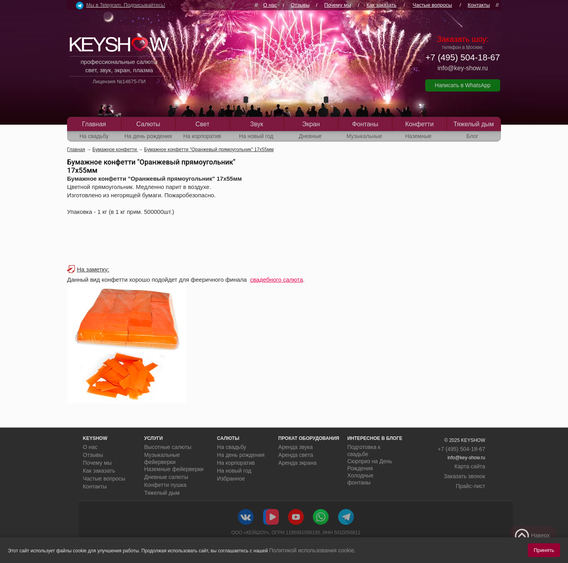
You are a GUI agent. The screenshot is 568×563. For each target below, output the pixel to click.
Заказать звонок (464, 476)
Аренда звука (295, 447)
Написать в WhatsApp (462, 85)
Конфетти (419, 124)
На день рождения (148, 136)
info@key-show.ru (462, 68)
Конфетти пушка (165, 485)
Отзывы (300, 5)
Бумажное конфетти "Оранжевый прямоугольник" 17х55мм (208, 149)
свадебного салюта (276, 279)
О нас (270, 5)
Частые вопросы (432, 5)
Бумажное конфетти (115, 149)
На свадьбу (93, 136)
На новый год (256, 136)
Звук (256, 124)
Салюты (148, 124)
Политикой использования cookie (311, 550)
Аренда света (295, 455)
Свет (202, 124)
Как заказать (381, 5)
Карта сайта (469, 466)
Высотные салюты (168, 447)
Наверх (532, 536)
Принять (544, 550)
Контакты (479, 5)
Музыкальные (364, 136)
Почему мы (337, 5)
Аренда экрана (297, 463)
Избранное (231, 478)
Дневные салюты (166, 477)
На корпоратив (202, 136)
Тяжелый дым (473, 124)
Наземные (418, 136)
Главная (94, 124)
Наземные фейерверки (174, 469)
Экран (311, 124)
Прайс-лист (470, 486)
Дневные (310, 136)
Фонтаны (365, 124)
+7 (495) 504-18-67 (463, 57)
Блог (472, 136)
